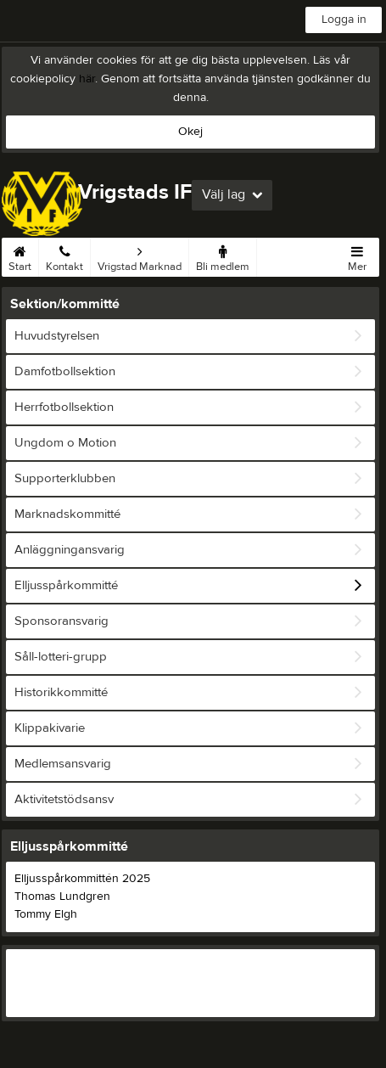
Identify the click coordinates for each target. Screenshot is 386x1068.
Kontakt (64, 255)
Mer (357, 255)
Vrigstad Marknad (140, 255)
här (87, 79)
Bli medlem (222, 255)
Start (19, 255)
